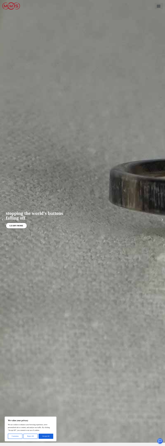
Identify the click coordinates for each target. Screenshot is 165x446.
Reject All (30, 436)
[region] (30, 429)
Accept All (45, 436)
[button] (159, 6)
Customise (15, 436)
